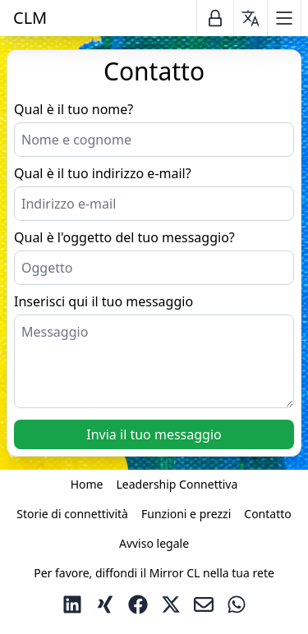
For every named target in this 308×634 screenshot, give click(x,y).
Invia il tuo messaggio (153, 434)
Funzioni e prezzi (186, 513)
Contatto (267, 513)
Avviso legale (154, 543)
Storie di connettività (72, 513)
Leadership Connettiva (177, 484)
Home (87, 484)
